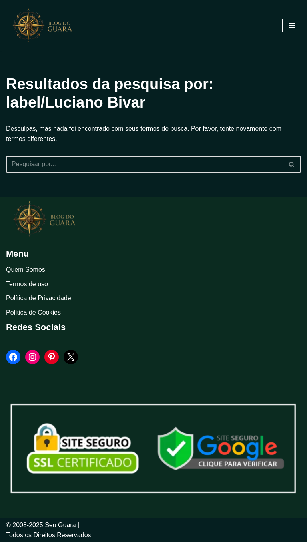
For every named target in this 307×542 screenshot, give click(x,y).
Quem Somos (25, 269)
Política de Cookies (33, 312)
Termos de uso (27, 284)
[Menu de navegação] (291, 25)
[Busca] (144, 164)
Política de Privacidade (38, 298)
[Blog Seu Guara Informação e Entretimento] (46, 26)
